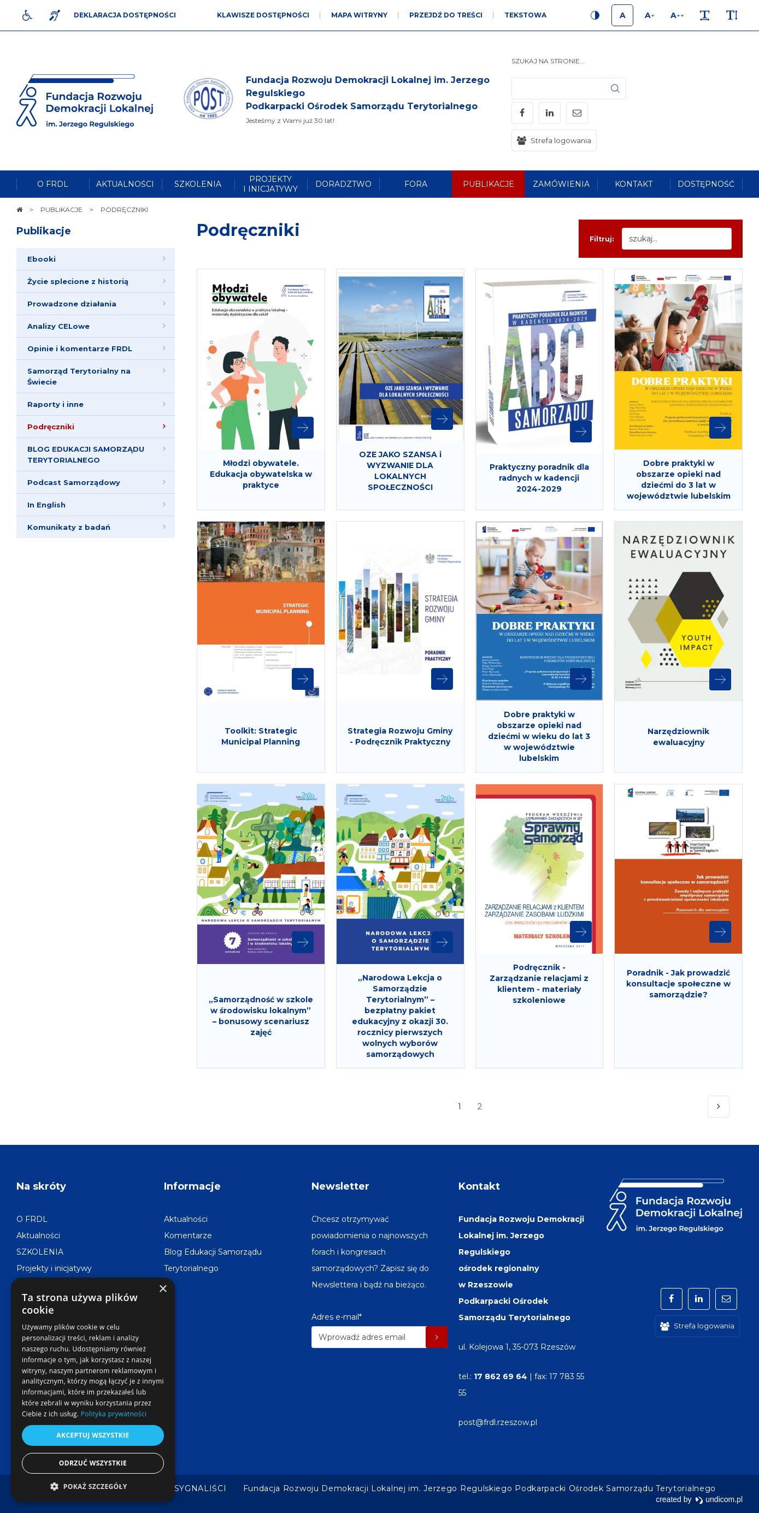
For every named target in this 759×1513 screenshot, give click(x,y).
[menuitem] (52, 184)
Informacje (192, 1186)
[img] (345, 101)
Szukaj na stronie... (548, 61)
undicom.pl (719, 1499)
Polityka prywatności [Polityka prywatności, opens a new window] (113, 1414)
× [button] (162, 1289)
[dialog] (93, 1390)
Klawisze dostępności (263, 15)
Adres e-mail (336, 1317)
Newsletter (340, 1186)
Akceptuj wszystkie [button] (92, 1435)
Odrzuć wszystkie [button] (93, 1463)
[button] (93, 1486)
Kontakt (479, 1186)
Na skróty (41, 1186)
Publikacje (43, 231)
